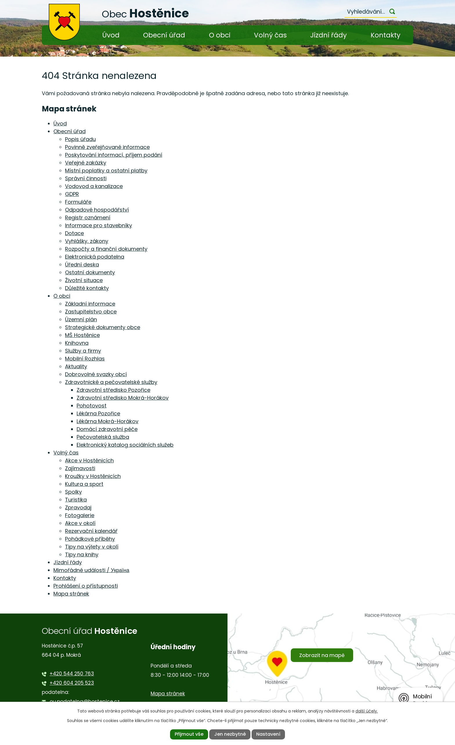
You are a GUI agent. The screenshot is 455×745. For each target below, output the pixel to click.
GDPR (72, 194)
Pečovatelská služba (103, 437)
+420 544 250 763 (72, 673)
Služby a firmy (83, 350)
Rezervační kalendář (91, 531)
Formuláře (78, 201)
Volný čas (270, 35)
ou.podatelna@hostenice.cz (85, 701)
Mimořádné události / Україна (91, 570)
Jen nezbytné (230, 734)
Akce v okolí (80, 523)
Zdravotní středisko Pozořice (113, 390)
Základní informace (90, 303)
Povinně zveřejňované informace (107, 147)
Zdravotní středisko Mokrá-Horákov (123, 397)
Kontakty (385, 35)
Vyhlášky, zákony (86, 241)
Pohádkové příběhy (90, 538)
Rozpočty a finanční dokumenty (106, 248)
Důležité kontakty (87, 288)
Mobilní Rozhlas (85, 358)
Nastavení (268, 734)
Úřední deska (82, 264)
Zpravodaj (78, 507)
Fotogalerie (79, 515)
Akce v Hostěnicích (89, 460)
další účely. (366, 711)
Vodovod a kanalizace (94, 186)
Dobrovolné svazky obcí (96, 374)
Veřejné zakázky (85, 162)
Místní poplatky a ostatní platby (106, 170)
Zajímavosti (80, 468)
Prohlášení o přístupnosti (85, 585)
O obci (219, 35)
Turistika (76, 499)
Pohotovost (91, 405)
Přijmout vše (189, 734)
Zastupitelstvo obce (91, 311)
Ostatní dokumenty (90, 272)
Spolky (73, 491)
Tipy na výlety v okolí (91, 546)
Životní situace (84, 280)
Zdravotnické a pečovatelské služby (111, 382)
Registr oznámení (87, 217)
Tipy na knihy (81, 554)
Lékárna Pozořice (98, 413)
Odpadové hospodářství (97, 209)
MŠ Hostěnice (82, 335)
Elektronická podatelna (94, 256)
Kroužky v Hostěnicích (93, 476)
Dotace (74, 233)
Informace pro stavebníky (98, 225)
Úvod (111, 35)
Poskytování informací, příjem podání (113, 154)
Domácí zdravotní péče (107, 429)
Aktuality (76, 366)
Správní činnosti (85, 178)
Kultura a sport (84, 484)
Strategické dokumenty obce (102, 327)
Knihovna (77, 343)
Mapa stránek (71, 593)
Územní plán (81, 319)
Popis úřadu (80, 139)
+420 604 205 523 (72, 682)
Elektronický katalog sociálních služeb (125, 444)
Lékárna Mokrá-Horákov (107, 421)
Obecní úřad (164, 35)
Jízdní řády (328, 35)
